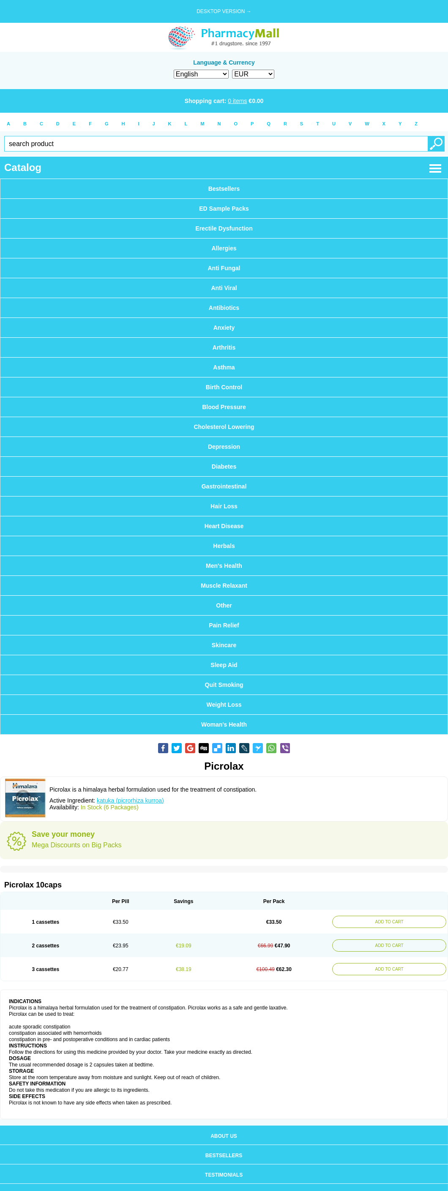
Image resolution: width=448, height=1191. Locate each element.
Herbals (224, 546)
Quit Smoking (224, 684)
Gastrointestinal (224, 486)
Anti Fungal (224, 268)
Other (224, 605)
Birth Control (224, 387)
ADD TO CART (387, 922)
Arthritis (224, 347)
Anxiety (224, 327)
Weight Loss (224, 704)
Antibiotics (224, 307)
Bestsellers (224, 188)
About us (223, 1136)
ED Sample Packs (224, 208)
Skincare (224, 645)
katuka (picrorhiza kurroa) (130, 800)
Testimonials (224, 1175)
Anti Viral (224, 288)
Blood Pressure (224, 407)
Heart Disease (224, 526)
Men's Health (224, 565)
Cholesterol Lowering (224, 426)
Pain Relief (224, 625)
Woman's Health (224, 724)
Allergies (223, 248)
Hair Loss (224, 506)
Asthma (224, 367)
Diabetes (224, 466)
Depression (224, 446)
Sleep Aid (223, 665)
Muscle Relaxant (224, 585)
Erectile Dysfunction (223, 228)
